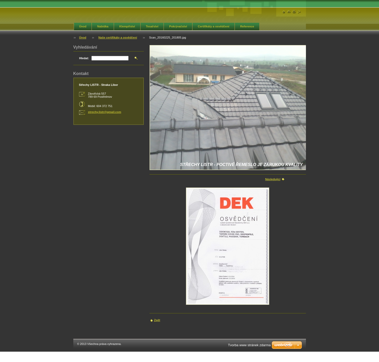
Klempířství (127, 26)
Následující (272, 179)
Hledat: (84, 58)
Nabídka (102, 26)
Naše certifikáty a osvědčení (117, 37)
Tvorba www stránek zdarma (249, 345)
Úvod (82, 26)
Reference (247, 26)
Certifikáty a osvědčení (213, 26)
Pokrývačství (178, 26)
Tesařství (152, 26)
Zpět (157, 320)
